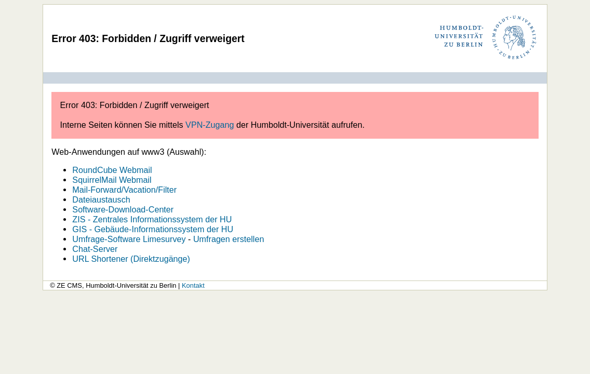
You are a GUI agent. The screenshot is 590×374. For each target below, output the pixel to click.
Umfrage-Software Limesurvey (128, 239)
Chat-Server (94, 248)
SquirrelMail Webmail (111, 179)
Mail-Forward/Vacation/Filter (124, 189)
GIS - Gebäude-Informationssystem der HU (152, 229)
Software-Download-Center (122, 209)
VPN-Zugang (209, 124)
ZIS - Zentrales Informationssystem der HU (152, 219)
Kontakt (193, 285)
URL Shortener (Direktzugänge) (131, 258)
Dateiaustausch (101, 199)
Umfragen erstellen (228, 239)
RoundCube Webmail (112, 170)
